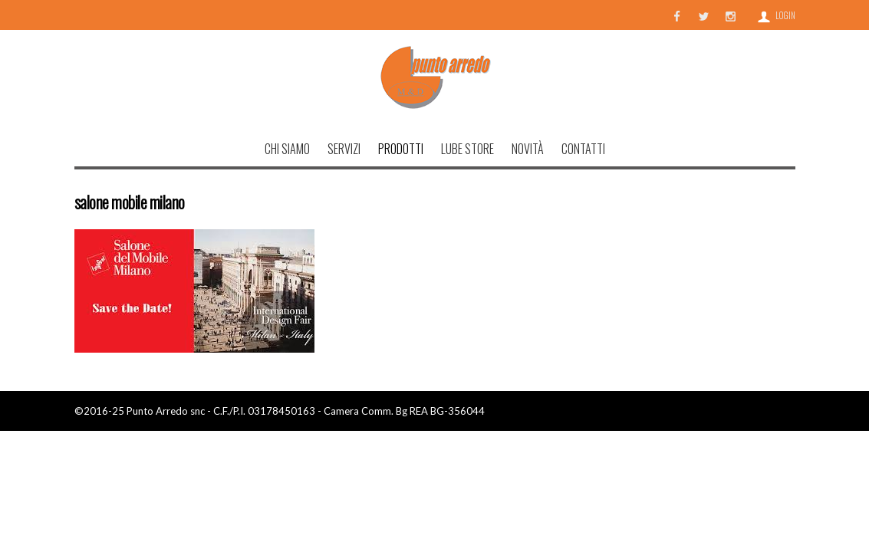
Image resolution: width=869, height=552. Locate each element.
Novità (528, 149)
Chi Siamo (287, 149)
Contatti (583, 149)
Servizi (344, 149)
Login (785, 15)
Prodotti (400, 149)
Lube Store (467, 149)
